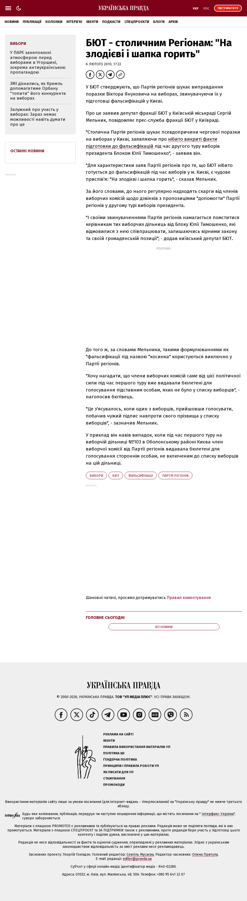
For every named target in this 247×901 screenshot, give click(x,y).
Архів (173, 22)
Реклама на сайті (118, 734)
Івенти (92, 22)
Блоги (158, 22)
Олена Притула (205, 854)
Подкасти (111, 22)
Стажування (114, 778)
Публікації (32, 22)
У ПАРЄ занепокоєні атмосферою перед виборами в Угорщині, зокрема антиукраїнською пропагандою (38, 62)
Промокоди (114, 785)
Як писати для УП (118, 772)
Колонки (53, 22)
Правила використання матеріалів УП (136, 747)
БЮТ (115, 475)
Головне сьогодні (105, 617)
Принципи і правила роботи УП (131, 766)
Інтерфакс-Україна (218, 814)
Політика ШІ (113, 753)
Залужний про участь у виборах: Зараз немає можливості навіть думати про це (37, 117)
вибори (96, 475)
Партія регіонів (175, 475)
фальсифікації (140, 475)
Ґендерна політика (120, 759)
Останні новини (27, 150)
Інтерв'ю (74, 22)
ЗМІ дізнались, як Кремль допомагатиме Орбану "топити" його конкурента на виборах (38, 91)
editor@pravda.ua (137, 859)
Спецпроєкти (136, 22)
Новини (12, 22)
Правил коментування (189, 597)
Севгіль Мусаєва (140, 854)
